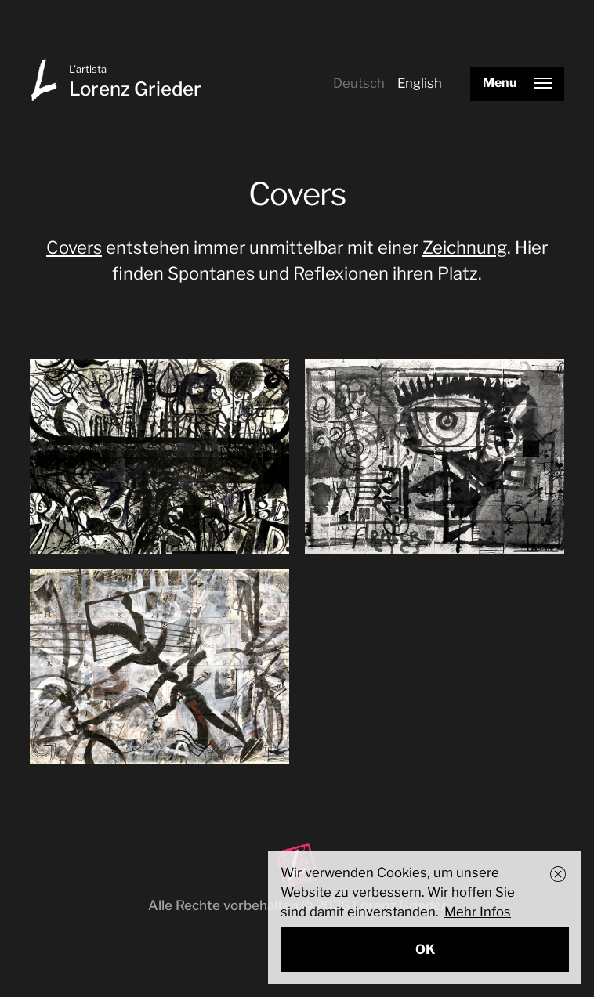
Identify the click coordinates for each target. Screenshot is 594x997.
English (419, 83)
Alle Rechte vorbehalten (223, 905)
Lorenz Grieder (135, 89)
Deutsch (359, 83)
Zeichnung (464, 247)
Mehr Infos (477, 911)
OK (425, 949)
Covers (74, 247)
